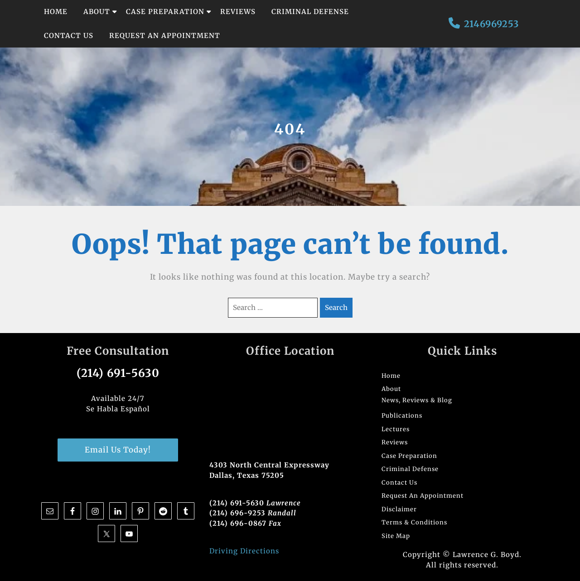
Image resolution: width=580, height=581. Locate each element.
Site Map (396, 536)
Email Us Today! (118, 450)
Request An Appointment (164, 35)
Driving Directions (244, 551)
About (96, 11)
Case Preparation (165, 11)
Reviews (238, 11)
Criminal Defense (310, 11)
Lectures (396, 429)
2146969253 (491, 23)
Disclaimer (399, 509)
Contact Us (68, 35)
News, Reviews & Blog (417, 400)
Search (336, 307)
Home (56, 11)
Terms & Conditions (414, 522)
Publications (402, 415)
